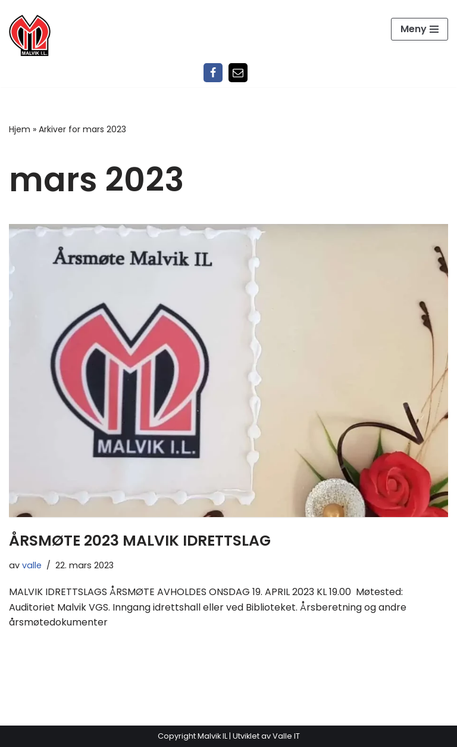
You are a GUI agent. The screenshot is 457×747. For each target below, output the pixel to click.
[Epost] (238, 72)
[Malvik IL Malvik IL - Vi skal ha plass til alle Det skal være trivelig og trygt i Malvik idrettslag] (30, 35)
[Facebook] (213, 72)
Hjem (19, 129)
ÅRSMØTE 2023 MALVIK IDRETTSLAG (140, 540)
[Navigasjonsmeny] (419, 29)
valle (32, 565)
